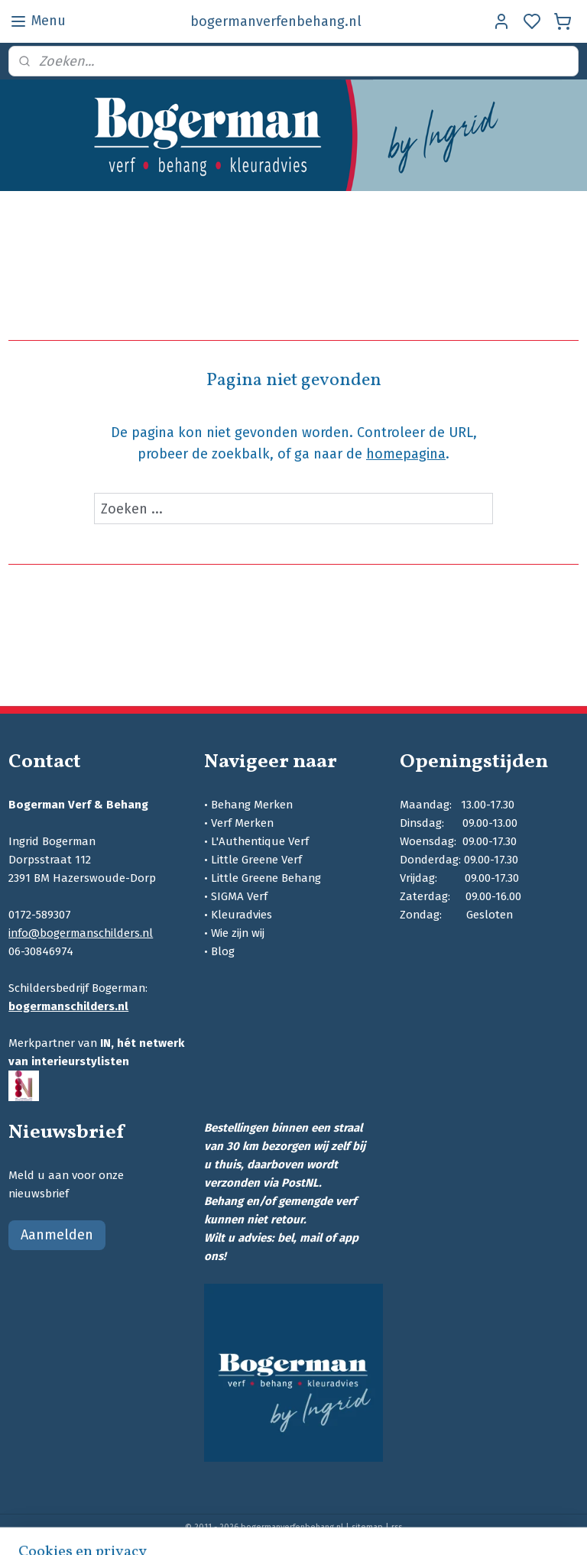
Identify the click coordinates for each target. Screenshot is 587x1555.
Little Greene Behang (266, 878)
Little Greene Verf (256, 860)
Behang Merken (252, 805)
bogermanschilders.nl (68, 1006)
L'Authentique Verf (260, 841)
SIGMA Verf (239, 896)
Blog (223, 951)
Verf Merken (242, 823)
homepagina (406, 453)
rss (396, 1527)
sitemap (367, 1527)
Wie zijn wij (237, 933)
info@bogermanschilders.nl (80, 933)
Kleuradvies (241, 915)
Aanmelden (57, 1234)
